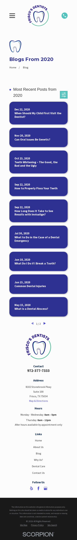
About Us (38, 447)
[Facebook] (38, 488)
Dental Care (38, 466)
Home (38, 440)
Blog (38, 453)
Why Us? (38, 459)
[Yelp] (31, 488)
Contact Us (38, 472)
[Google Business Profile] (45, 488)
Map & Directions (38, 400)
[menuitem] (23, 525)
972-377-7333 (38, 370)
